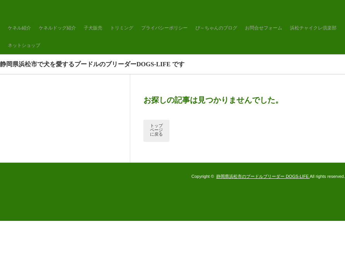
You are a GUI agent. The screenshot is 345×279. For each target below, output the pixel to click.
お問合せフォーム (263, 28)
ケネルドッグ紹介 (57, 28)
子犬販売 (93, 28)
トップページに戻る (156, 129)
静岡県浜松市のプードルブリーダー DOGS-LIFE (263, 176)
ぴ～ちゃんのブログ (216, 28)
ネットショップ (24, 45)
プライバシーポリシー (164, 28)
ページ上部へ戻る (328, 262)
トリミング (121, 28)
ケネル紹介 (19, 28)
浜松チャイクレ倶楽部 (313, 28)
